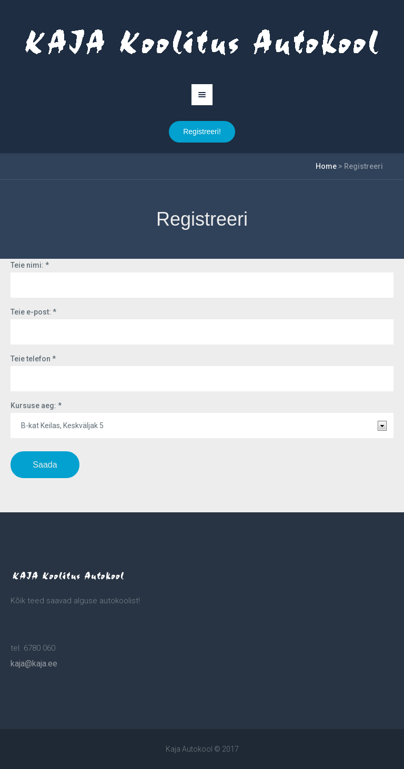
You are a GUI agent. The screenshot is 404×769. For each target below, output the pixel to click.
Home (326, 166)
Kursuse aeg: (36, 405)
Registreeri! (202, 131)
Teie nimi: (30, 265)
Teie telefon (33, 359)
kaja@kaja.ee (34, 664)
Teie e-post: (33, 312)
